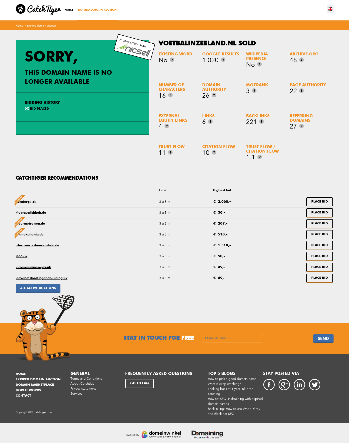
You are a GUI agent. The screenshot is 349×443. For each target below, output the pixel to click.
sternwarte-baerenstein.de (37, 245)
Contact (23, 395)
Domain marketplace (35, 384)
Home (69, 10)
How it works (28, 390)
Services (76, 394)
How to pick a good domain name (232, 379)
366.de (21, 256)
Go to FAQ (139, 383)
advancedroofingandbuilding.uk (41, 278)
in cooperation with (134, 47)
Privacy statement (83, 389)
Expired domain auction (97, 10)
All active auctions (38, 288)
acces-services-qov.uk (33, 267)
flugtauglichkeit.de (31, 212)
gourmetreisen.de (30, 223)
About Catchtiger (83, 384)
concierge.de (26, 201)
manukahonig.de (30, 234)
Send (323, 339)
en (330, 9)
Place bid (319, 201)
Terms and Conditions (86, 379)
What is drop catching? (224, 384)
